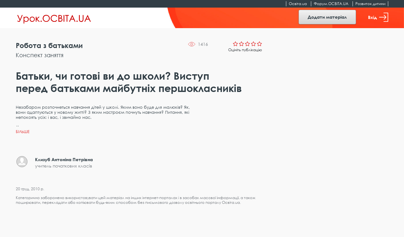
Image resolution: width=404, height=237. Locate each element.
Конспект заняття (39, 55)
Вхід (378, 17)
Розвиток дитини (370, 3)
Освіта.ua (298, 3)
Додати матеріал (327, 17)
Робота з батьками (49, 45)
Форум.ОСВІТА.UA (331, 3)
